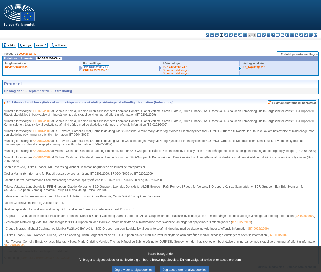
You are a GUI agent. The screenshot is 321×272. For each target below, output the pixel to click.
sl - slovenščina (306, 35)
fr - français (245, 35)
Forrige (27, 45)
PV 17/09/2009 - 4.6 (175, 67)
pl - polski (287, 35)
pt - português (292, 35)
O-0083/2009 (42, 151)
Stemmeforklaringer (176, 70)
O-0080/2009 (42, 121)
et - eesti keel (231, 35)
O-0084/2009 (42, 157)
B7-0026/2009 (304, 216)
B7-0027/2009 (241, 222)
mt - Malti (278, 35)
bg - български (207, 35)
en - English (240, 35)
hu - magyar (273, 35)
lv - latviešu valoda (264, 35)
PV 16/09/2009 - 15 (96, 67)
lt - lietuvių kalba (268, 35)
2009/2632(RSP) (29, 53)
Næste (39, 45)
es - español (212, 35)
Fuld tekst (60, 45)
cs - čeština (217, 35)
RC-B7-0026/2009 (16, 67)
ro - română (296, 35)
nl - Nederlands (282, 35)
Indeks (11, 45)
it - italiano (259, 35)
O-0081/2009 (42, 131)
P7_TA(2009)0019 (254, 67)
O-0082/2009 (42, 141)
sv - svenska (315, 35)
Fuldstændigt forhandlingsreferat (294, 102)
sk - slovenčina (301, 35)
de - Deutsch (226, 35)
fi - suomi (311, 35)
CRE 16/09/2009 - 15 (96, 70)
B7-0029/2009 (258, 228)
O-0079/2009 (42, 111)
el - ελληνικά (235, 35)
